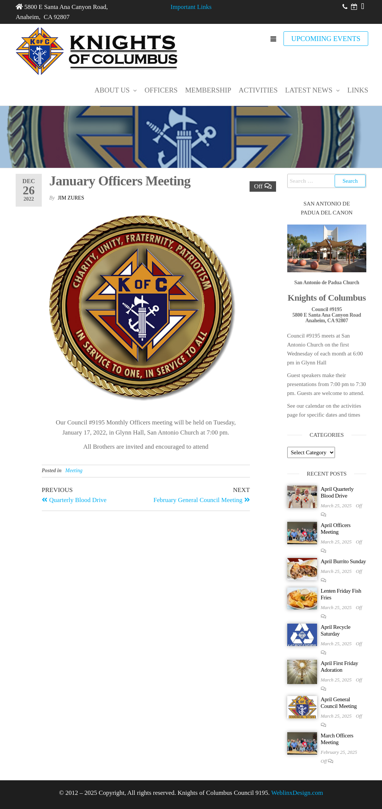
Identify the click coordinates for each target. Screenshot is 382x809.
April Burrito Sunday (343, 561)
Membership (208, 90)
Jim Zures (71, 198)
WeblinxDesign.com (297, 792)
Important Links (191, 6)
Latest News (308, 90)
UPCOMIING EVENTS (325, 39)
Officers (161, 90)
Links (357, 90)
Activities (258, 90)
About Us (111, 90)
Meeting (73, 470)
